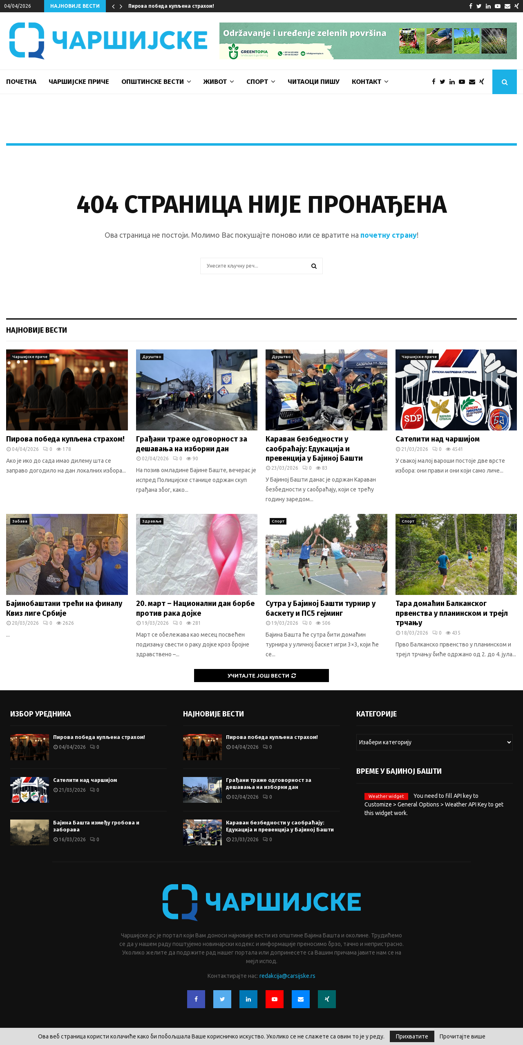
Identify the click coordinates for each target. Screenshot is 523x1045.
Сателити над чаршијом (438, 439)
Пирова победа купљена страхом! (171, 6)
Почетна (21, 81)
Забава (19, 521)
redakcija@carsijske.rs (287, 976)
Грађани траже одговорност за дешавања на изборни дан (191, 444)
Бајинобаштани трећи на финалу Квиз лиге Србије (64, 608)
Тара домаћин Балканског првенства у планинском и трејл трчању (452, 613)
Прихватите (412, 1036)
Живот (215, 81)
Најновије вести (36, 330)
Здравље (151, 521)
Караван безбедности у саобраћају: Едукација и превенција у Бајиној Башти (314, 449)
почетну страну (388, 235)
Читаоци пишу (314, 81)
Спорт (257, 81)
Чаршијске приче (79, 81)
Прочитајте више (462, 1036)
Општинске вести (152, 81)
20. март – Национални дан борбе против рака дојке (195, 608)
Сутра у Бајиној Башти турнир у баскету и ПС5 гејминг (320, 608)
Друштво (151, 356)
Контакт (366, 81)
